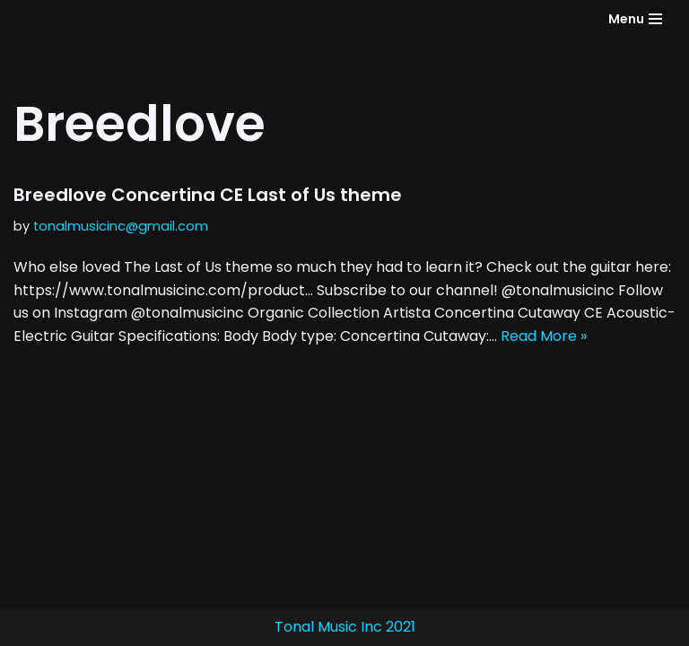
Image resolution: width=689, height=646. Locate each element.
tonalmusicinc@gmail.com (120, 226)
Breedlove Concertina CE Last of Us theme (207, 194)
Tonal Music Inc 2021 (345, 626)
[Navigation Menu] (635, 19)
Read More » (544, 336)
